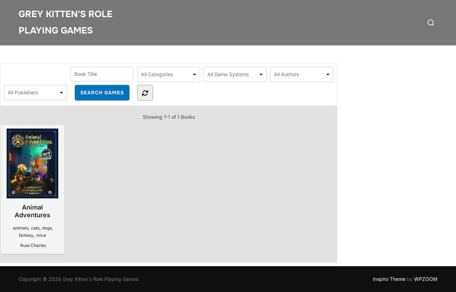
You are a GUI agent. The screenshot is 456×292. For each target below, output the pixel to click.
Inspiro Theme (389, 279)
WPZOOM (425, 279)
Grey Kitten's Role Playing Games (65, 22)
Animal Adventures (32, 174)
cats (35, 228)
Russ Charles (33, 245)
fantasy (26, 235)
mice (41, 235)
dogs (47, 228)
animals (20, 228)
